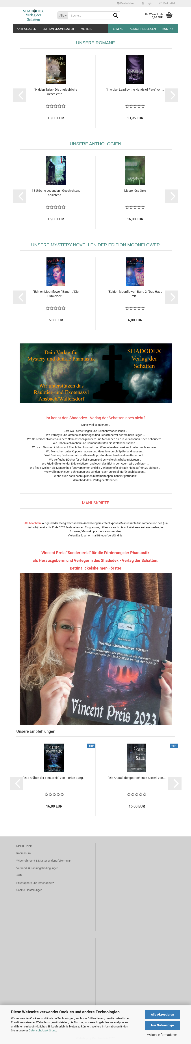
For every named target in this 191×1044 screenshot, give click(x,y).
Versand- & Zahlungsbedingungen (37, 868)
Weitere (86, 28)
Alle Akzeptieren (162, 1014)
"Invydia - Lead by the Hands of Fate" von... (135, 89)
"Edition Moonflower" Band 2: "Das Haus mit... (135, 294)
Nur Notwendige (162, 1025)
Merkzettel (167, 3)
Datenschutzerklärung (42, 1030)
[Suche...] (62, 15)
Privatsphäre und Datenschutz (35, 883)
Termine (117, 28)
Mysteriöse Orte (135, 190)
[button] (126, 3)
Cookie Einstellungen (29, 890)
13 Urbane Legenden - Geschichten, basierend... (56, 193)
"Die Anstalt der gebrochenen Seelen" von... (137, 778)
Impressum (23, 853)
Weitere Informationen (162, 1035)
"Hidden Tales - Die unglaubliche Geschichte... (55, 92)
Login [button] (147, 3)
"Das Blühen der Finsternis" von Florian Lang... (54, 778)
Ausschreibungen (143, 28)
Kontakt (168, 28)
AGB (19, 875)
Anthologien (26, 28)
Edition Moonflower (58, 28)
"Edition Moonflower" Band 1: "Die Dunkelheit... (55, 294)
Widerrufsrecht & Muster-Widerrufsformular (43, 860)
